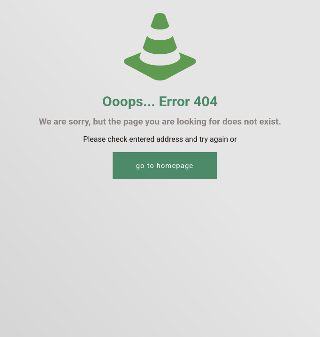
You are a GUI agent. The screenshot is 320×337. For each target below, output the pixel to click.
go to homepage (165, 165)
